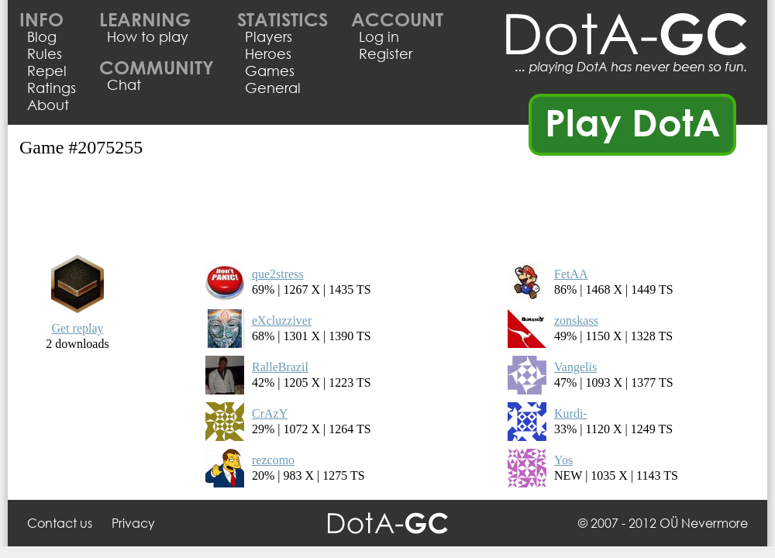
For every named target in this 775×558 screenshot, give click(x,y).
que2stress (278, 274)
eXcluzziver (282, 320)
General (273, 87)
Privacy (133, 523)
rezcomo (273, 460)
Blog (42, 36)
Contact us (59, 523)
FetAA (571, 274)
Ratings (51, 87)
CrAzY (270, 413)
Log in (379, 36)
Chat (124, 84)
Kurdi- (570, 413)
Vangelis (575, 367)
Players (268, 36)
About (48, 104)
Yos (563, 460)
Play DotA (633, 121)
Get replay (77, 328)
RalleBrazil (280, 367)
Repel (47, 70)
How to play (147, 36)
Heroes (268, 53)
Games (269, 70)
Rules (44, 53)
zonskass (576, 320)
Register (385, 53)
